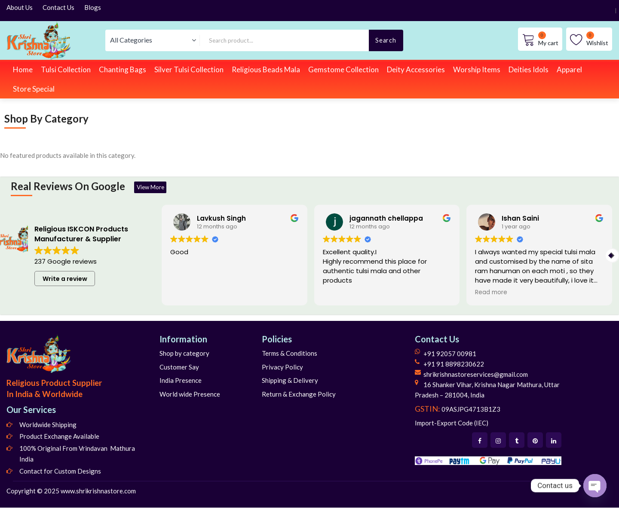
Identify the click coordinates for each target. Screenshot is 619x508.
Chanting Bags (122, 69)
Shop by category (184, 353)
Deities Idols (529, 69)
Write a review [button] (65, 279)
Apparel (569, 69)
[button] (612, 255)
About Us (19, 7)
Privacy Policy (282, 367)
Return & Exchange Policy (299, 394)
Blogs (92, 7)
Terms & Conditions (289, 353)
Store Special (34, 88)
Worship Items (476, 69)
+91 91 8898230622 (453, 364)
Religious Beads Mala (266, 69)
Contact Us (58, 7)
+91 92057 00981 (449, 354)
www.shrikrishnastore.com (98, 491)
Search (385, 40)
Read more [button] (491, 293)
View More (154, 187)
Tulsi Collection (66, 69)
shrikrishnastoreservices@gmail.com (475, 375)
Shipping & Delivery (290, 381)
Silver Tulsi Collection (189, 69)
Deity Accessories (416, 69)
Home (23, 69)
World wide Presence (189, 394)
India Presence (180, 381)
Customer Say (179, 367)
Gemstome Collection (343, 69)
